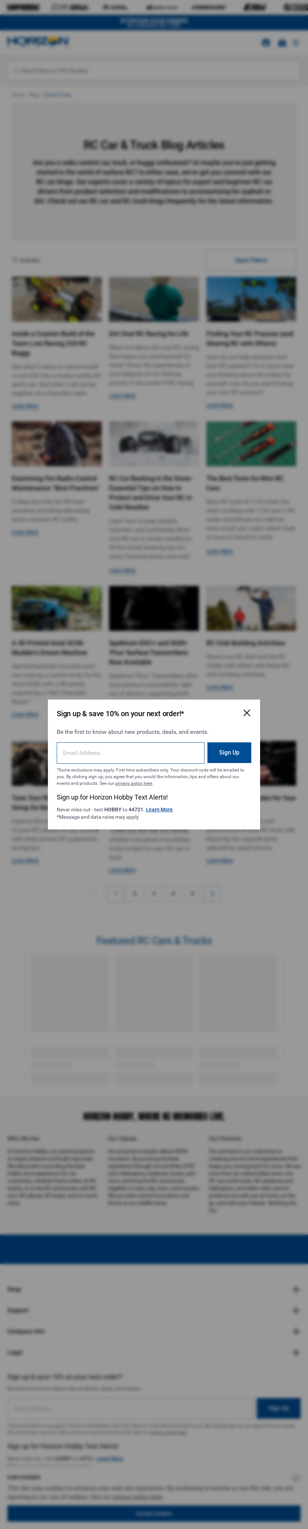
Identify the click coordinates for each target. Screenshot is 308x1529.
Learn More (159, 809)
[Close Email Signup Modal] (246, 712)
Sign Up (229, 752)
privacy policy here (133, 783)
